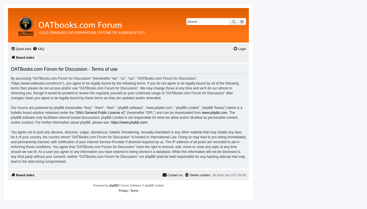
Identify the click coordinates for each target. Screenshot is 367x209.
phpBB (113, 185)
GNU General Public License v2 (100, 113)
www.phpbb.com (214, 113)
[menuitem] (38, 48)
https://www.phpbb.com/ (129, 122)
